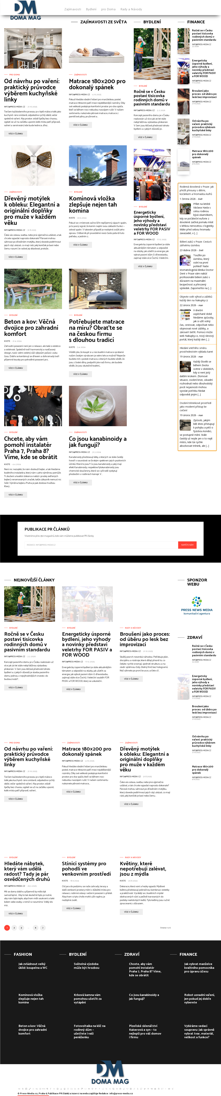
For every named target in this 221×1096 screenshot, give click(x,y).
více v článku (16, 133)
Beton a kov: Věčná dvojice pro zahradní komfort (31, 328)
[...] (195, 233)
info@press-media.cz (14, 106)
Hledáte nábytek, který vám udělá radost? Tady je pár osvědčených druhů (27, 872)
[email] (101, 545)
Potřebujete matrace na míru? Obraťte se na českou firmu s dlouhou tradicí (96, 331)
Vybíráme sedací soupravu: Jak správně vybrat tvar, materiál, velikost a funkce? (199, 1031)
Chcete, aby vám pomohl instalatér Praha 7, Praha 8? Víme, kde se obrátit (30, 448)
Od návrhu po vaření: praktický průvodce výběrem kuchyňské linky (32, 90)
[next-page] (43, 928)
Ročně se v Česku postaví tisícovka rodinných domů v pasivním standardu (152, 98)
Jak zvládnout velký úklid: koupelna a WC (32, 966)
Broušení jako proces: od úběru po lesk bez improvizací (204, 94)
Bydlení (78, 192)
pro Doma (14, 75)
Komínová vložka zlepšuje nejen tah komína (93, 205)
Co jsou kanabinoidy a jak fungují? (98, 442)
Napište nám (187, 545)
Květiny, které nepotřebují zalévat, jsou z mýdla (143, 869)
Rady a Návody (133, 628)
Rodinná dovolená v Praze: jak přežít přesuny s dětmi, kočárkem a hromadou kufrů (197, 190)
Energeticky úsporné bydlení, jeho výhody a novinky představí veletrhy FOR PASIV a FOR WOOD (152, 223)
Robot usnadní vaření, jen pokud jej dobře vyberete (199, 998)
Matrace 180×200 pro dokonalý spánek (97, 84)
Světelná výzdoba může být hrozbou (86, 966)
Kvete (72, 218)
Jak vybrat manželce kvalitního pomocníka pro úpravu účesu (199, 967)
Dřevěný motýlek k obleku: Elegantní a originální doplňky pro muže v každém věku (32, 211)
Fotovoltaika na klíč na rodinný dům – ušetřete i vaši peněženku (89, 1031)
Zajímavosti (80, 75)
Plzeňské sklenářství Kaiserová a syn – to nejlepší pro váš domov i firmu (145, 1031)
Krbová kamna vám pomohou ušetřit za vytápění (88, 998)
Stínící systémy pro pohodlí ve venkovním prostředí (86, 869)
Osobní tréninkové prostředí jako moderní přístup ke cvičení (195, 406)
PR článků (64, 1093)
